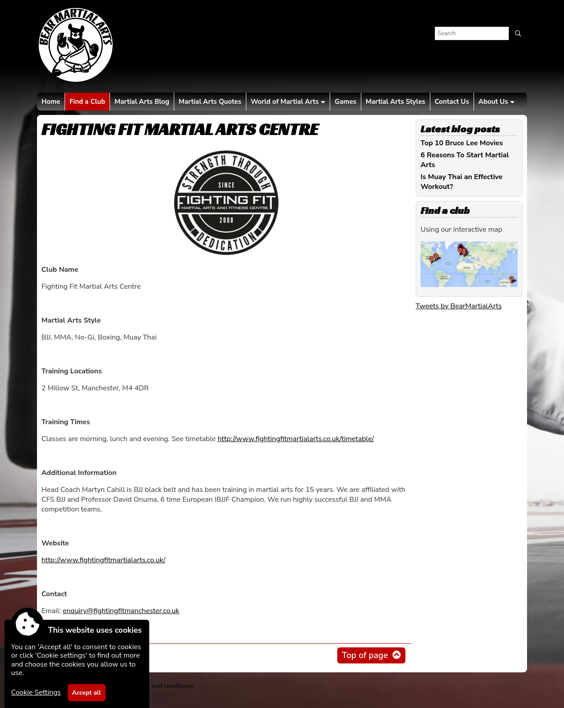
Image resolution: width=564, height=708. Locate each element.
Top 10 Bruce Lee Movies (462, 143)
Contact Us (452, 101)
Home (50, 101)
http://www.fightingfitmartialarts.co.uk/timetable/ (295, 439)
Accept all (86, 692)
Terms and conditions (162, 685)
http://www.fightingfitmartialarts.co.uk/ (103, 560)
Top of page (365, 655)
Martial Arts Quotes (210, 101)
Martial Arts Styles (395, 101)
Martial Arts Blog (141, 101)
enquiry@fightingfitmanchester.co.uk (121, 611)
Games (345, 101)
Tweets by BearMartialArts (459, 306)
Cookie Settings (36, 692)
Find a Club (87, 101)
